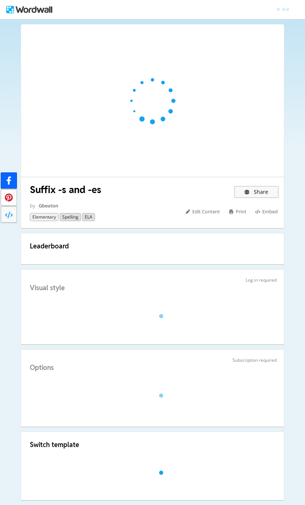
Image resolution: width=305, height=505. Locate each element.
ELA (88, 217)
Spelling (70, 217)
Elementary (44, 217)
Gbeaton (48, 205)
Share (257, 191)
